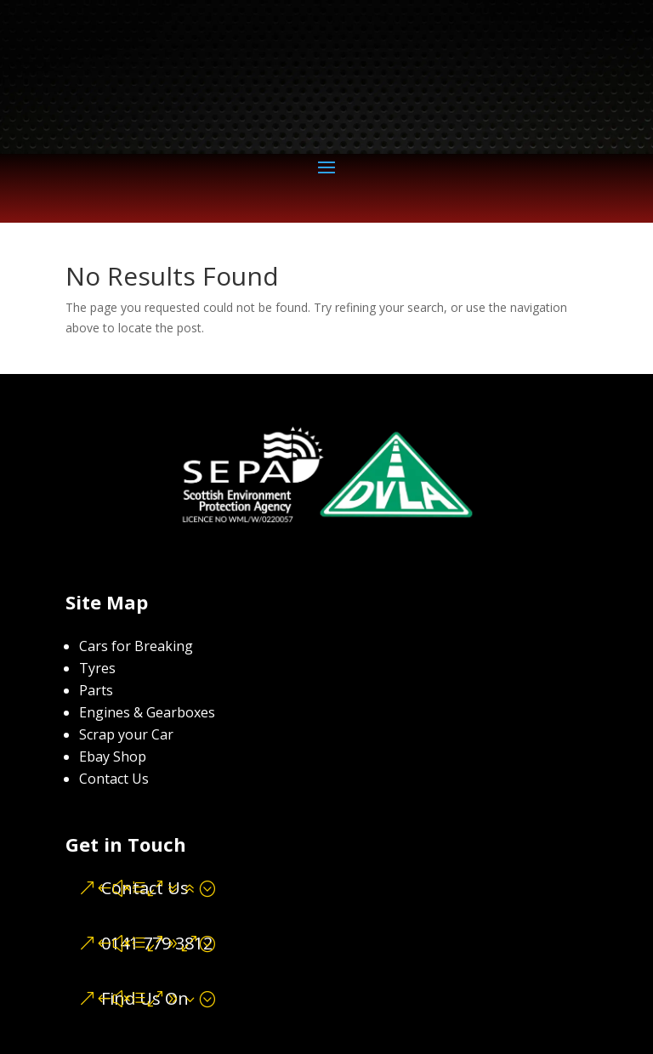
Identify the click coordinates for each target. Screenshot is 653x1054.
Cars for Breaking (136, 646)
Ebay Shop (112, 756)
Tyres (97, 668)
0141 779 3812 (157, 943)
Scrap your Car (126, 734)
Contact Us (114, 778)
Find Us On (145, 998)
